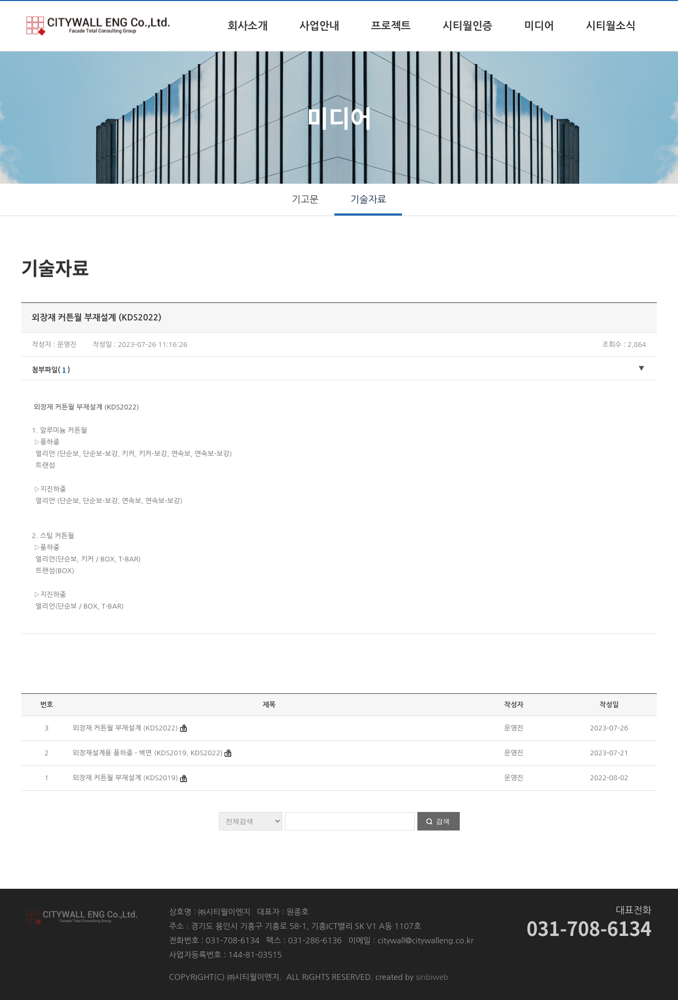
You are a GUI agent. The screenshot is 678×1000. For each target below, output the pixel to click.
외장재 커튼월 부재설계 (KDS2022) (126, 728)
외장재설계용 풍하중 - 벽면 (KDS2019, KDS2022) (147, 752)
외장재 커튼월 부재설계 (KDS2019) (126, 777)
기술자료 (369, 199)
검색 (443, 821)
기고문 (305, 199)
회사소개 (247, 26)
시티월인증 (468, 26)
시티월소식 (611, 26)
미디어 (539, 26)
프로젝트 (391, 26)
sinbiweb (432, 977)
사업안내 (319, 26)
